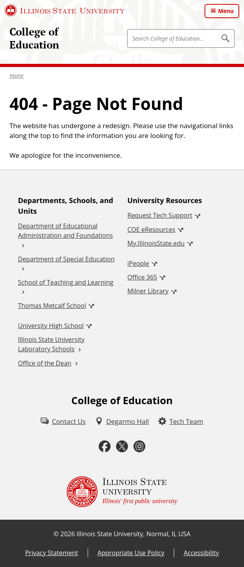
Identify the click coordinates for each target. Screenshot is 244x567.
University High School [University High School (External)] (51, 325)
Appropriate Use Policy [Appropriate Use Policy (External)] (131, 552)
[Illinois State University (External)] (65, 10)
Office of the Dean (44, 363)
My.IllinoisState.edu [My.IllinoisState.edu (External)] (156, 243)
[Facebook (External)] (104, 446)
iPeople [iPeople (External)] (138, 263)
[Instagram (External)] (139, 446)
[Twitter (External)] (122, 446)
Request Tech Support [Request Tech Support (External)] (160, 215)
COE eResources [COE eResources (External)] (151, 229)
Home (16, 75)
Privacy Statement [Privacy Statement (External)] (51, 552)
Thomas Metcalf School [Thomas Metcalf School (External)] (52, 305)
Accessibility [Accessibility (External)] (201, 552)
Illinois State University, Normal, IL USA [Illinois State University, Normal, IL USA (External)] (134, 534)
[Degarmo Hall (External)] (122, 421)
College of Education (34, 38)
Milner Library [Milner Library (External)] (148, 291)
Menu (226, 11)
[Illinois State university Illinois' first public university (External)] (122, 491)
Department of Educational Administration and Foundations (65, 231)
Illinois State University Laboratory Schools (51, 344)
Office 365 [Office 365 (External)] (143, 277)
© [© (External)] (56, 534)
